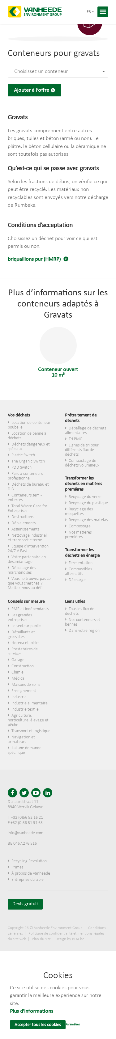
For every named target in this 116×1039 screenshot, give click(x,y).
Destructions (22, 517)
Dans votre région (84, 630)
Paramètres (73, 1024)
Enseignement (23, 691)
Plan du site (41, 939)
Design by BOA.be (69, 939)
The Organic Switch (28, 461)
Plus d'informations (31, 1011)
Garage (17, 660)
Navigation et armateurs (21, 739)
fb (90, 12)
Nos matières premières (78, 534)
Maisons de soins (25, 684)
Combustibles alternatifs (78, 571)
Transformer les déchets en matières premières (83, 484)
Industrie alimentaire (29, 703)
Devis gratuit (25, 904)
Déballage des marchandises (22, 570)
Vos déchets (19, 415)
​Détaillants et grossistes (21, 634)
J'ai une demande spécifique (24, 750)
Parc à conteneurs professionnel (25, 476)
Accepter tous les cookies (38, 1025)
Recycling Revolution (29, 861)
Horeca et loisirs (25, 643)
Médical (18, 678)
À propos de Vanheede (30, 873)
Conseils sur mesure (26, 601)
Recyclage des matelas (88, 520)
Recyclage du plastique (88, 503)
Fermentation (80, 563)
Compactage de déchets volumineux (82, 463)
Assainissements (25, 529)
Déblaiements (23, 523)
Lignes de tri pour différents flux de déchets (82, 450)
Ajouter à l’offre (31, 90)
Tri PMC (75, 439)
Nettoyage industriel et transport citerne (27, 538)
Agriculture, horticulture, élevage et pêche (28, 720)
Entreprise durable (27, 879)
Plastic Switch (23, 455)
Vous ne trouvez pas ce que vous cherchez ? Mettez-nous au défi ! (29, 583)
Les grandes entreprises (20, 617)
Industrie (19, 697)
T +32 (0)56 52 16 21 (25, 817)
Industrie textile (25, 709)
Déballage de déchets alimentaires (85, 430)
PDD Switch (21, 467)
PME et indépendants (30, 609)
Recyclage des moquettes (79, 511)
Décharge (77, 580)
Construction (22, 666)
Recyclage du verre (85, 497)
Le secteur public (26, 626)
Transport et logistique (30, 731)
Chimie (17, 672)
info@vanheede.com (25, 833)
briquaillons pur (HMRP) (35, 259)
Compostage (80, 526)
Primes (17, 867)
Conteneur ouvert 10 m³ (58, 352)
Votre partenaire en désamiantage (27, 559)
